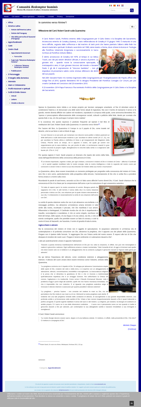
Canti (10, 46)
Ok (132, 403)
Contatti (51, 17)
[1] (99, 124)
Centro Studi (13, 49)
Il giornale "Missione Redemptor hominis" (23, 61)
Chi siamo (15, 17)
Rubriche (41, 17)
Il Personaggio (14, 74)
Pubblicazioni (16, 71)
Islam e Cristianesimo (16, 85)
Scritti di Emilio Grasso (17, 92)
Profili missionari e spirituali (19, 88)
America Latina (14, 26)
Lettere (14, 99)
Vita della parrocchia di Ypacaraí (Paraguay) (23, 38)
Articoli (13, 96)
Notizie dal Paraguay (19, 33)
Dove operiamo (29, 17)
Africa (10, 22)
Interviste (12, 81)
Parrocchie (18, 57)
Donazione (70, 17)
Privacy (60, 17)
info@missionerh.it (64, 390)
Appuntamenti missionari (20, 53)
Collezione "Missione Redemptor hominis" (21, 66)
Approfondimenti (15, 42)
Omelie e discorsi (17, 103)
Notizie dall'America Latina (21, 29)
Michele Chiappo (129, 325)
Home (6, 17)
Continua (132, 329)
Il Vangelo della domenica (18, 78)
